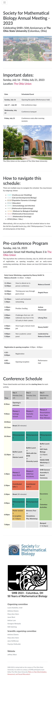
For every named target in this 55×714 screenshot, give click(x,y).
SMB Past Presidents (30, 473)
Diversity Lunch (32, 461)
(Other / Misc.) (15, 219)
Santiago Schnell (16, 413)
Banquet (43, 523)
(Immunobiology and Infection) (21, 206)
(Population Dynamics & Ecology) (21, 200)
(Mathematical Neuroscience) (20, 214)
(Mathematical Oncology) (19, 216)
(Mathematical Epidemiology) (20, 208)
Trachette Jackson (29, 413)
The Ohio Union (22, 83)
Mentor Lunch (18, 457)
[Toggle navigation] (4, 3)
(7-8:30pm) (44, 526)
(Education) (14, 203)
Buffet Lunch (17, 452)
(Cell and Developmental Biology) (21, 198)
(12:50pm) (43, 454)
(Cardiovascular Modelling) (19, 195)
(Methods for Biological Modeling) (22, 211)
